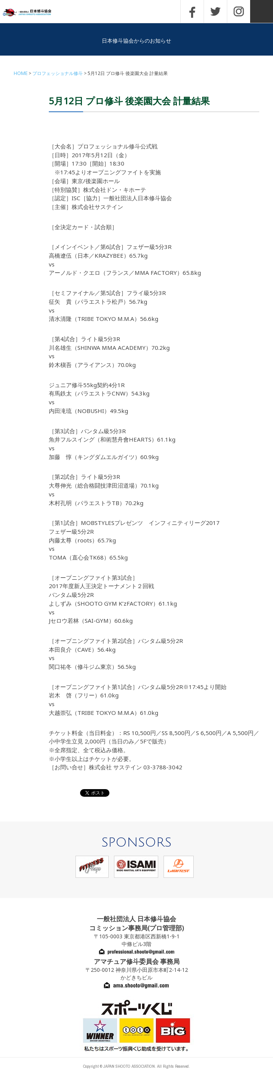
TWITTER (215, 11)
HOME (20, 73)
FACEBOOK (192, 11)
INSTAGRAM (238, 11)
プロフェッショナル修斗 (57, 73)
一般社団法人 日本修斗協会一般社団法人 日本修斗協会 (32, 13)
